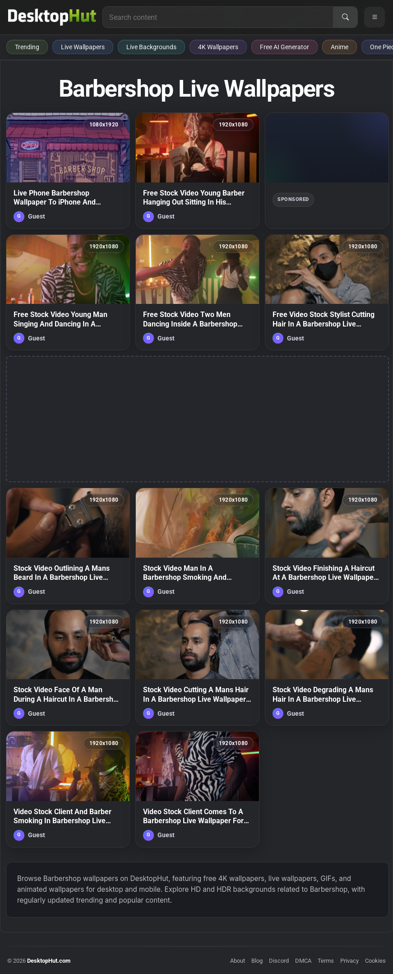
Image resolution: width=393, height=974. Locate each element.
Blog (257, 960)
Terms (326, 960)
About (237, 960)
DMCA (303, 960)
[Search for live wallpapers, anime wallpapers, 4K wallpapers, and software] (218, 17)
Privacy (349, 960)
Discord (279, 960)
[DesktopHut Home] (52, 17)
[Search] (345, 17)
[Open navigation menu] (374, 17)
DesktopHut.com (48, 960)
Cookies (375, 960)
